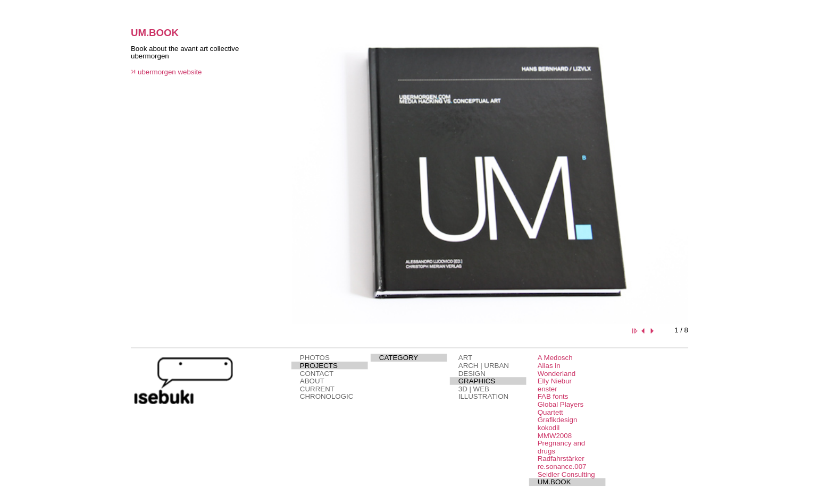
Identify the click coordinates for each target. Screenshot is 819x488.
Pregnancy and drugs (561, 447)
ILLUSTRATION (483, 396)
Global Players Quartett (560, 408)
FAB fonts (553, 396)
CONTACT (316, 374)
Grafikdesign (558, 420)
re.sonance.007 (562, 466)
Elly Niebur (555, 381)
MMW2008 (555, 436)
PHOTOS (315, 358)
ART (465, 358)
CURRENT (317, 389)
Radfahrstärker (561, 459)
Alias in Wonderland (556, 369)
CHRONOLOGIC (326, 396)
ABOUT (312, 381)
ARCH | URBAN (483, 366)
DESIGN (472, 374)
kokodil (548, 428)
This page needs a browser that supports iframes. (201, 182)
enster (547, 389)
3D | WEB (473, 389)
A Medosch (555, 358)
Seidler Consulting (566, 474)
